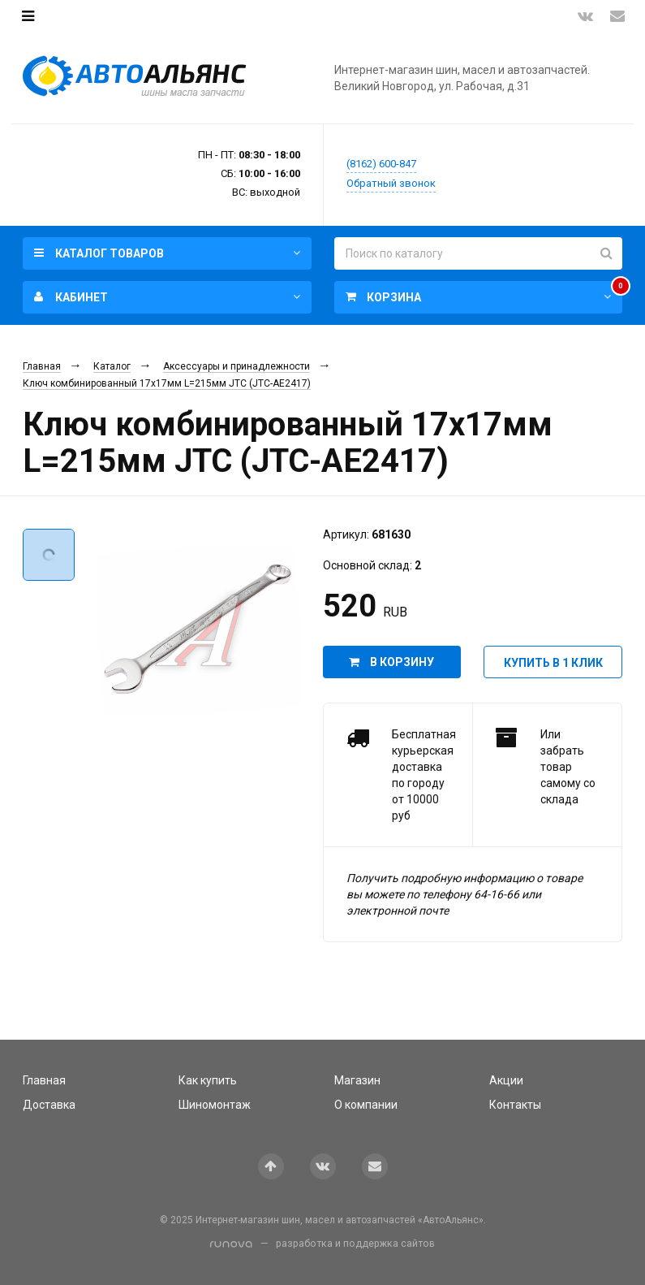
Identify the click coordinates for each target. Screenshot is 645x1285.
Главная (42, 366)
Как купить (207, 1080)
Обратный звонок (391, 183)
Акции (506, 1080)
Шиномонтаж (214, 1104)
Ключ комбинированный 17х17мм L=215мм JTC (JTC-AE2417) (167, 383)
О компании (366, 1104)
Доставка (49, 1104)
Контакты (515, 1104)
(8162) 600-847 (381, 164)
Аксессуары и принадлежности (236, 366)
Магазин (357, 1080)
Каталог (112, 366)
